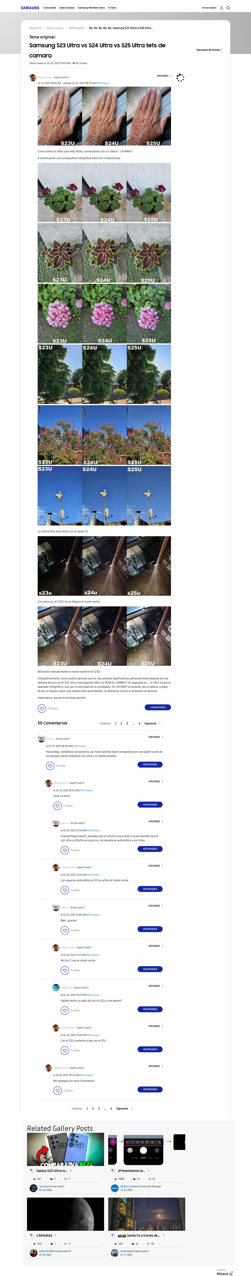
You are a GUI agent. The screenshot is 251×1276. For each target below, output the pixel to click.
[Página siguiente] (152, 723)
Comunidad (49, 7)
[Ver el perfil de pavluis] (50, 738)
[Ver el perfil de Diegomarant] (45, 77)
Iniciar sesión (209, 7)
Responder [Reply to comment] (150, 764)
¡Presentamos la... (121, 1166)
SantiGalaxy (45, 1242)
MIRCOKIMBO (189, 1182)
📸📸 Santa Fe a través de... (58, 1227)
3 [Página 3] (127, 723)
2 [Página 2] (121, 723)
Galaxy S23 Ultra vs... (52, 1166)
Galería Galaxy (67, 7)
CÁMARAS (187, 1166)
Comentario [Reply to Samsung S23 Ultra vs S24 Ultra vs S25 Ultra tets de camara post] (157, 707)
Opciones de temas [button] (208, 50)
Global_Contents (119, 1182)
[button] (165, 76)
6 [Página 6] (139, 723)
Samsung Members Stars (91, 7)
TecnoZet (44, 1182)
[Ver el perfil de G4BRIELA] (66, 987)
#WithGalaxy (102, 83)
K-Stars (112, 7)
